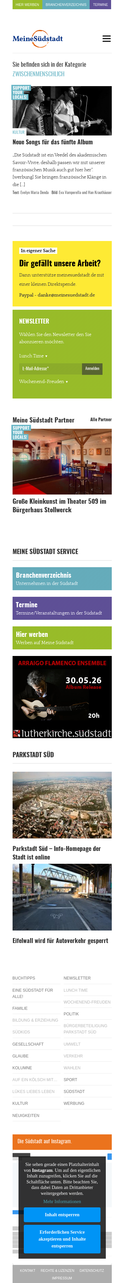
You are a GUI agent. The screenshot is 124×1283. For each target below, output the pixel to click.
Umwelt (72, 1044)
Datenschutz (92, 1270)
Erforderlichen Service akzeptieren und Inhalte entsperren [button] (62, 1238)
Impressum (62, 1278)
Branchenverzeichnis (66, 5)
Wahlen (72, 1068)
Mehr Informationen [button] (62, 1201)
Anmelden (92, 369)
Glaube (21, 1056)
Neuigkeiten (26, 1115)
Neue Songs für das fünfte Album (53, 143)
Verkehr (73, 1056)
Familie (20, 1008)
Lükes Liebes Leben (34, 1091)
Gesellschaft (28, 1044)
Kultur (18, 132)
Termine (100, 5)
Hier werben (27, 5)
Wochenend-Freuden (41, 381)
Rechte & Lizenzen (57, 1270)
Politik (71, 1014)
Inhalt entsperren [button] (62, 1214)
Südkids (21, 1032)
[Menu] (107, 39)
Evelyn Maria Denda (35, 193)
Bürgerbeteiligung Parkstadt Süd (85, 1029)
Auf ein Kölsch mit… (35, 1079)
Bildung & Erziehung (36, 1020)
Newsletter (77, 978)
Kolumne (22, 1068)
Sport (70, 1079)
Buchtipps (24, 978)
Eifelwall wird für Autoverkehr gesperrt (60, 941)
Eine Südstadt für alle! (33, 993)
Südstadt (74, 1091)
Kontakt (27, 1270)
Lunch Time (31, 356)
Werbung (74, 1103)
